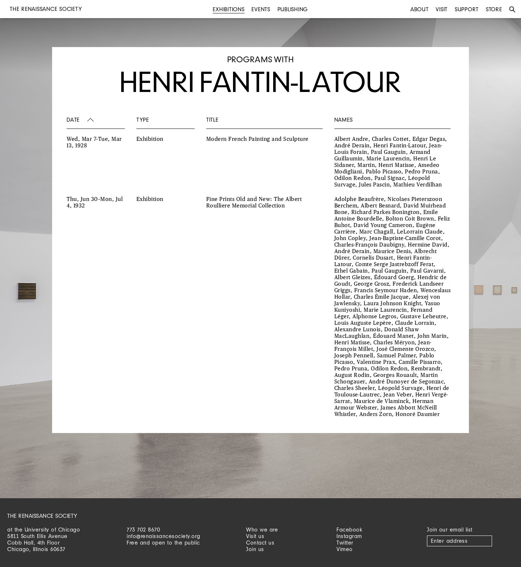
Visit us (255, 536)
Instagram (349, 536)
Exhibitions (228, 9)
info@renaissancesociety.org (163, 536)
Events (260, 9)
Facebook (349, 529)
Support (467, 9)
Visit (442, 9)
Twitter (344, 542)
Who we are (262, 529)
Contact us (260, 542)
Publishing (293, 9)
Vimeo (344, 549)
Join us (255, 549)
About (419, 9)
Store (494, 9)
